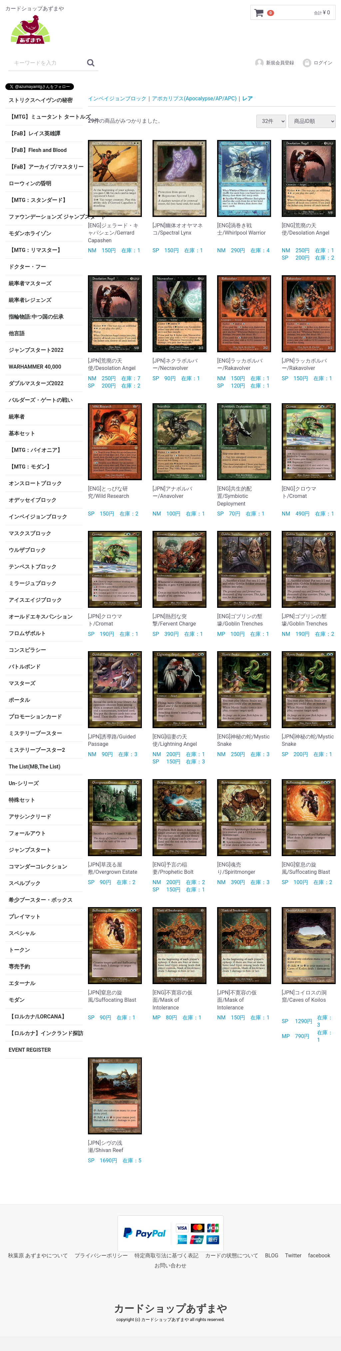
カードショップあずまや (170, 1308)
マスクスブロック (30, 533)
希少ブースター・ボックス (41, 900)
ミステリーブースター (35, 733)
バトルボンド (25, 667)
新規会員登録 (274, 63)
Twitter (293, 1255)
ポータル (19, 700)
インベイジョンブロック (38, 517)
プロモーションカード (35, 716)
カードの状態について (231, 1255)
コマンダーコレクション (38, 866)
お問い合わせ (170, 1265)
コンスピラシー (27, 650)
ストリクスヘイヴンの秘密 (41, 100)
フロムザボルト (27, 633)
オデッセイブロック (33, 500)
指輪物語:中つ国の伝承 (36, 317)
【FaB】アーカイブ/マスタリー (46, 167)
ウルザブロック (27, 550)
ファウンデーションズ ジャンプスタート (46, 217)
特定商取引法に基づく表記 (166, 1255)
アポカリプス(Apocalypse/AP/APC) (194, 98)
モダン (17, 1000)
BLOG (271, 1255)
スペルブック (25, 883)
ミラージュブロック (33, 583)
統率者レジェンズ (30, 300)
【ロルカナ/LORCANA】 (38, 1016)
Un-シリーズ (24, 783)
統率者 (17, 417)
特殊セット (22, 800)
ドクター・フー (27, 267)
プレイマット (25, 916)
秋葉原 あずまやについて (38, 1255)
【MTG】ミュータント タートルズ (46, 117)
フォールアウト (27, 833)
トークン (19, 950)
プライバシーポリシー (101, 1255)
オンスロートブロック (35, 483)
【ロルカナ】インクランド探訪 (46, 1033)
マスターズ (22, 683)
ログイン (317, 63)
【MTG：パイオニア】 (36, 450)
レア (247, 98)
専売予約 (19, 966)
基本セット (22, 433)
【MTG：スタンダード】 (38, 200)
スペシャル (22, 933)
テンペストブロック (33, 567)
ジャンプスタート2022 (36, 350)
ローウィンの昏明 (30, 183)
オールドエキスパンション (41, 617)
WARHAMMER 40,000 (35, 367)
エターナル (22, 983)
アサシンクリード (30, 816)
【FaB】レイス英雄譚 (34, 133)
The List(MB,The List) (34, 766)
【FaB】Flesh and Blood (38, 150)
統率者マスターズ (30, 283)
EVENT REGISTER (30, 1050)
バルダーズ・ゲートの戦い (41, 400)
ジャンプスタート (30, 850)
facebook (319, 1255)
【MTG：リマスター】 (36, 250)
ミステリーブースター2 (37, 750)
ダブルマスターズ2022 (36, 383)
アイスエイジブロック (35, 600)
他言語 (17, 333)
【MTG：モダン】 (30, 467)
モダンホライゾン (30, 233)
